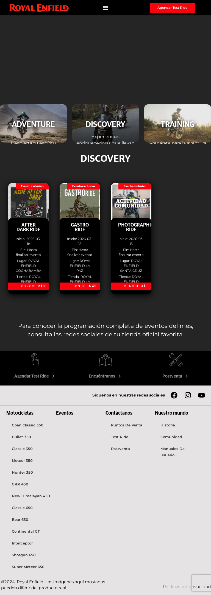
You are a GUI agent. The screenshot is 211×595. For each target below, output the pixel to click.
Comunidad (171, 437)
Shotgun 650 (24, 555)
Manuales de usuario (172, 451)
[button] (105, 7)
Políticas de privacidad (187, 586)
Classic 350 (22, 448)
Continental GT (26, 531)
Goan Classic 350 (27, 425)
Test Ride (119, 437)
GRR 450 (20, 484)
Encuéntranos (106, 376)
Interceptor (22, 543)
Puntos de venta (126, 425)
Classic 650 (22, 507)
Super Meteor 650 (28, 567)
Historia (167, 425)
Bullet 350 (21, 437)
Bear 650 (20, 519)
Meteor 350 (22, 460)
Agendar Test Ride (35, 376)
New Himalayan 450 (31, 496)
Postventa (176, 376)
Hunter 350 (22, 472)
